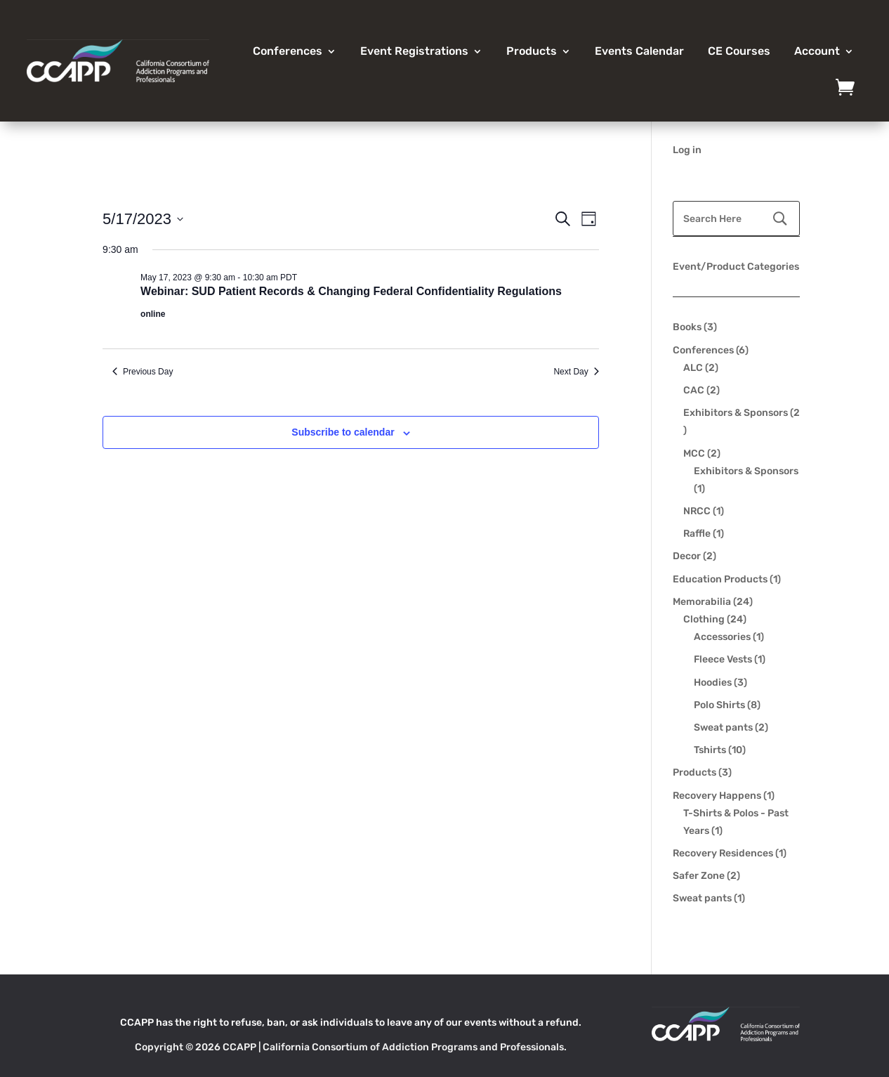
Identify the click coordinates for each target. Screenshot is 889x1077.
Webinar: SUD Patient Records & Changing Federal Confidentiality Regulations (351, 291)
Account (817, 51)
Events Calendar (639, 51)
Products (531, 51)
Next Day (575, 372)
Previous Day (142, 372)
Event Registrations (414, 51)
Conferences (287, 51)
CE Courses (739, 51)
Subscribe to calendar (342, 432)
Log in (687, 150)
